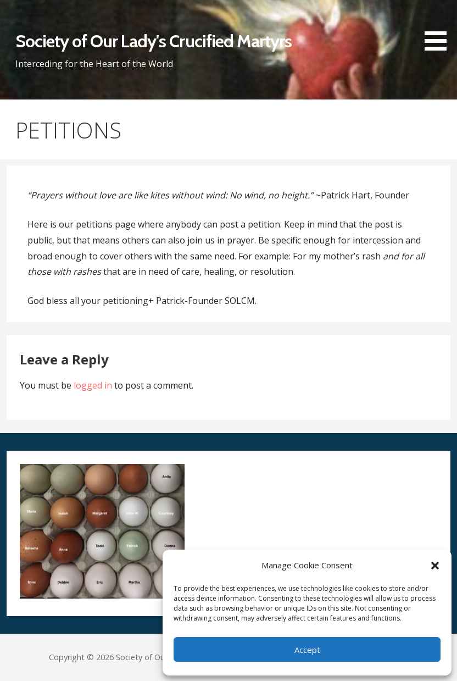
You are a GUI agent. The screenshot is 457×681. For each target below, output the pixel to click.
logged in (93, 385)
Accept (307, 649)
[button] (435, 565)
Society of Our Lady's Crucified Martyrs (153, 41)
